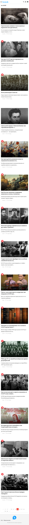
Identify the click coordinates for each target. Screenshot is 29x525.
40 (7, 511)
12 (15, 509)
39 (5, 511)
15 (21, 509)
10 (11, 509)
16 (23, 509)
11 (13, 509)
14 (19, 509)
